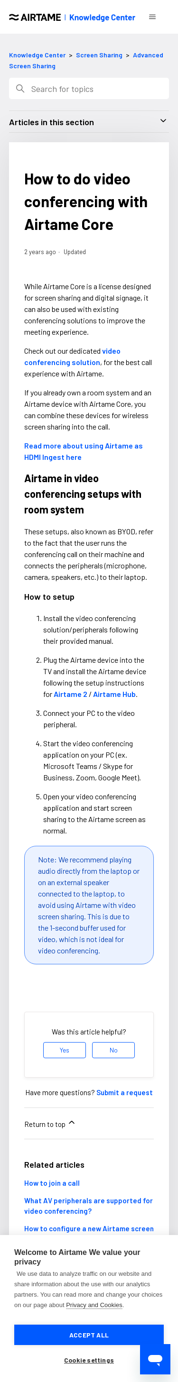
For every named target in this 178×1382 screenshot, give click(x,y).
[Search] (89, 88)
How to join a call (52, 1183)
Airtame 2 (70, 693)
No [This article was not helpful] (114, 1050)
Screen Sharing (99, 55)
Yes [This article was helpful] (64, 1050)
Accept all (89, 1335)
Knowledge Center (37, 55)
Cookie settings (89, 1360)
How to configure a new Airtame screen (89, 1228)
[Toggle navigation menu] (152, 17)
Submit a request (124, 1092)
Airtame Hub (114, 693)
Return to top (50, 1122)
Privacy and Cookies (94, 1305)
